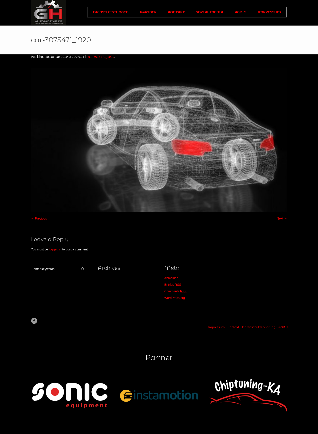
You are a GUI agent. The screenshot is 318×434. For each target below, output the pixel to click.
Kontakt (233, 327)
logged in (55, 249)
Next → (282, 218)
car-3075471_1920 (101, 56)
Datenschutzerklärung (259, 327)
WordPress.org (174, 298)
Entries (172, 284)
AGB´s (283, 327)
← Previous (39, 218)
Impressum (216, 327)
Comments (175, 291)
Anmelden (171, 278)
